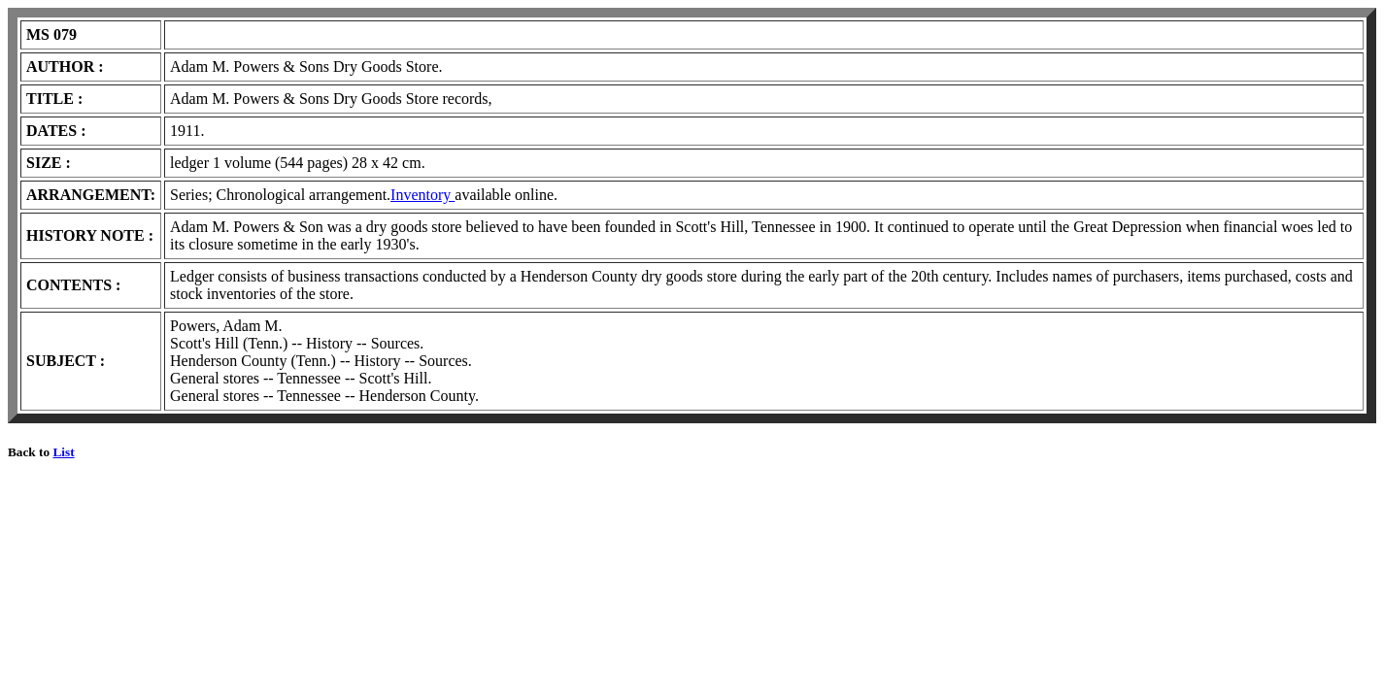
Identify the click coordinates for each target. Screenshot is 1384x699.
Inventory (422, 194)
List (63, 452)
